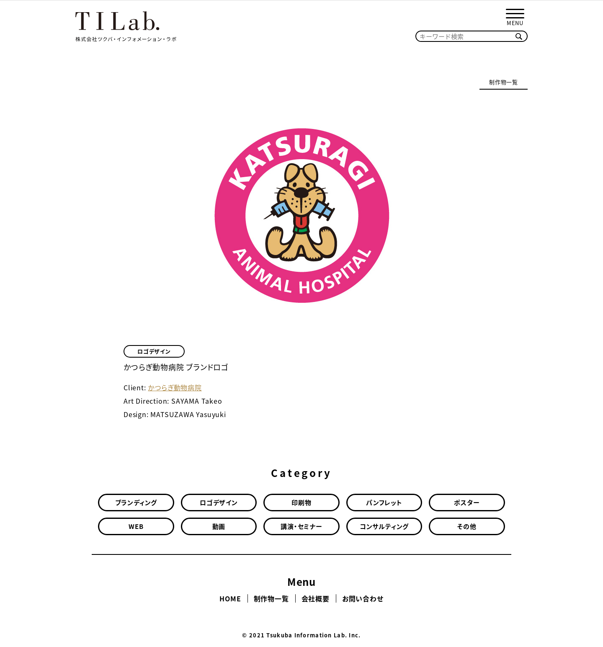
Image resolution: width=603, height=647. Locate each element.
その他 (466, 526)
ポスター (466, 502)
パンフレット (384, 502)
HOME (230, 598)
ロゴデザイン (154, 351)
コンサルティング (384, 526)
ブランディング (136, 502)
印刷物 (301, 502)
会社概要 (316, 598)
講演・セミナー (301, 526)
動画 (219, 526)
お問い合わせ (363, 598)
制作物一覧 (503, 82)
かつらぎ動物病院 (174, 387)
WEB (136, 526)
